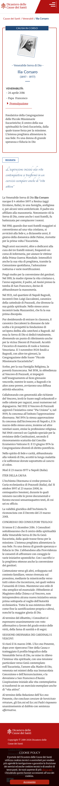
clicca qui (47, 769)
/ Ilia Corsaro (41, 18)
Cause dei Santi (11, 18)
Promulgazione (17, 103)
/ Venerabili (27, 18)
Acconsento (29, 782)
